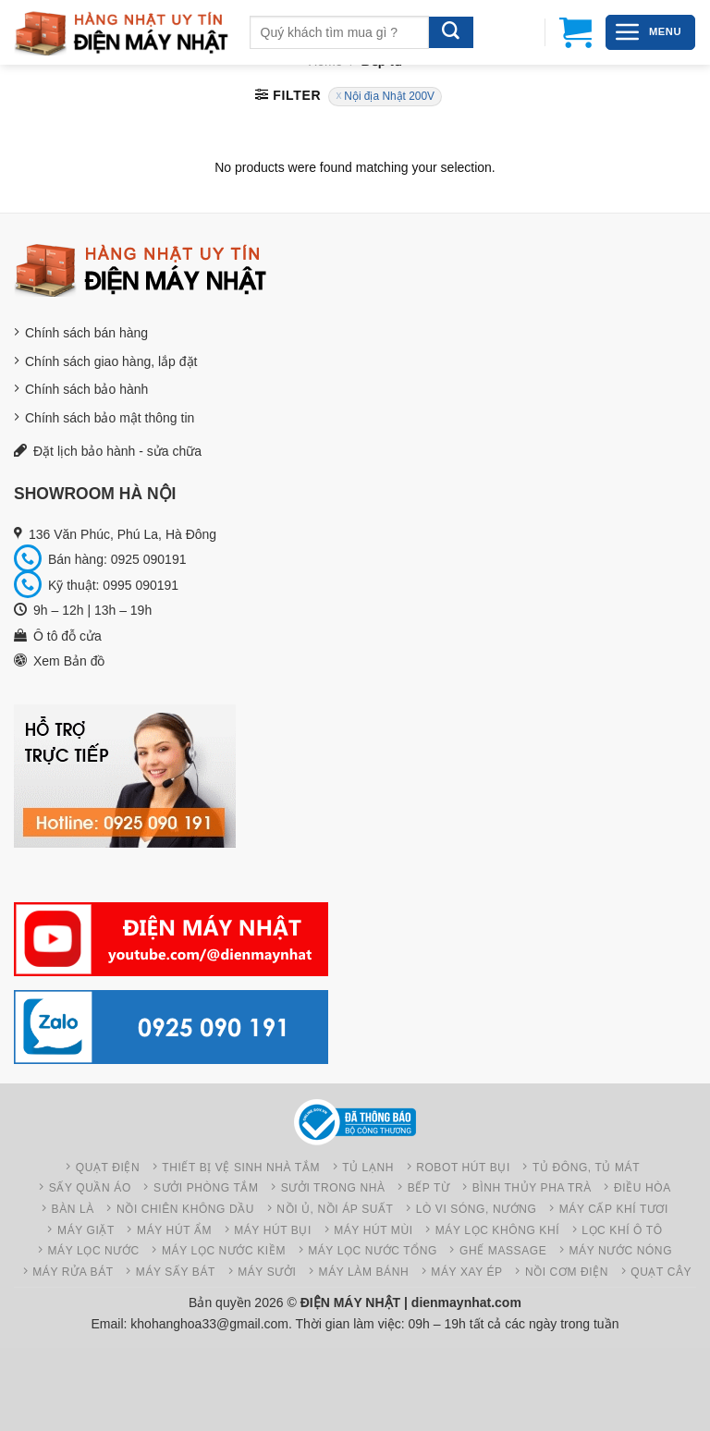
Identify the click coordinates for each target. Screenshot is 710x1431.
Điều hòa (642, 1187)
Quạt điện (108, 1167)
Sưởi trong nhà (333, 1187)
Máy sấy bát (175, 1272)
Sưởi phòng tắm (206, 1187)
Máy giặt (86, 1230)
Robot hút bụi (463, 1167)
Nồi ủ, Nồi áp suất (334, 1209)
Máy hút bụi (273, 1230)
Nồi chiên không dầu (185, 1209)
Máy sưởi (267, 1272)
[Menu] (650, 32)
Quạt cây (661, 1272)
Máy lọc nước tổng (372, 1250)
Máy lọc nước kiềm (224, 1250)
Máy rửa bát (72, 1272)
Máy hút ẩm (174, 1230)
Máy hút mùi (373, 1230)
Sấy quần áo (90, 1187)
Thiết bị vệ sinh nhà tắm (241, 1167)
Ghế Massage (502, 1250)
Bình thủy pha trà (532, 1187)
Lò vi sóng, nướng (476, 1209)
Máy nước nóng (620, 1250)
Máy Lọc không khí (497, 1230)
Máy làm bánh (364, 1272)
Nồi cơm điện (566, 1272)
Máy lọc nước (94, 1250)
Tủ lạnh (368, 1167)
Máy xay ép (466, 1272)
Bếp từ (429, 1187)
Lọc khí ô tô (621, 1230)
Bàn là (73, 1209)
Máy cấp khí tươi (613, 1209)
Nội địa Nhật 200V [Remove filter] (389, 96)
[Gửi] (451, 33)
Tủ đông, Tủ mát (586, 1167)
